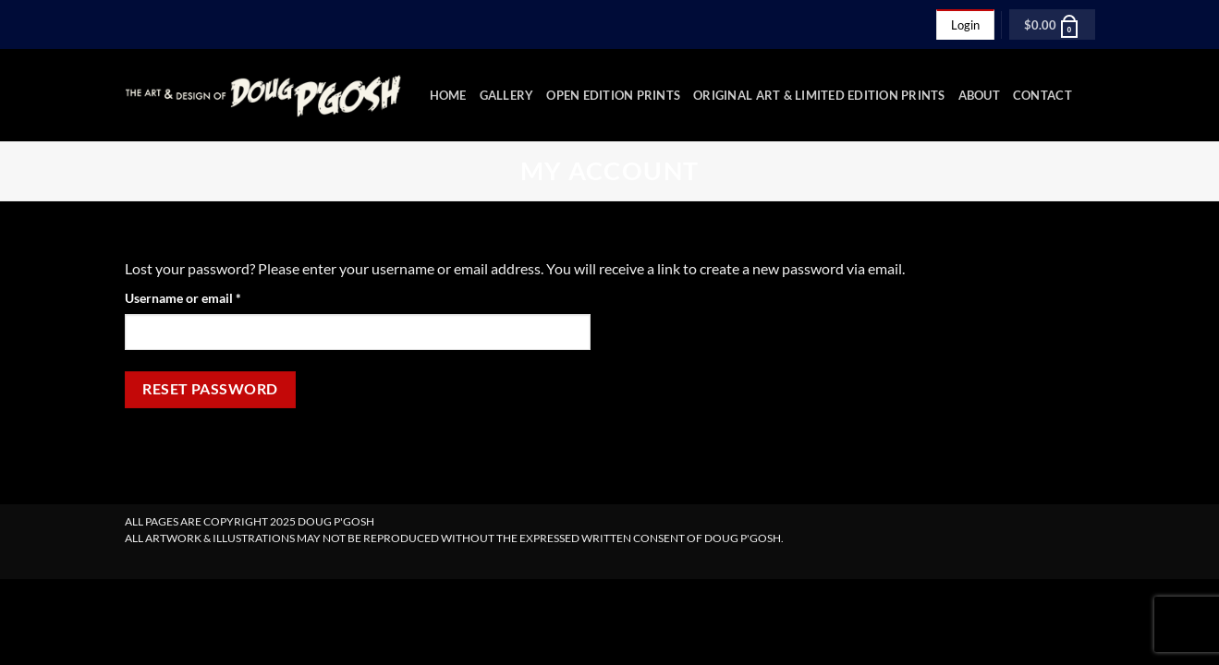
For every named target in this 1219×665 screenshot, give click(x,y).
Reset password (210, 389)
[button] (1052, 24)
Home (448, 95)
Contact (1042, 95)
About (979, 95)
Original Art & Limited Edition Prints (819, 95)
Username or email (209, 296)
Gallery (507, 95)
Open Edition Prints (613, 95)
